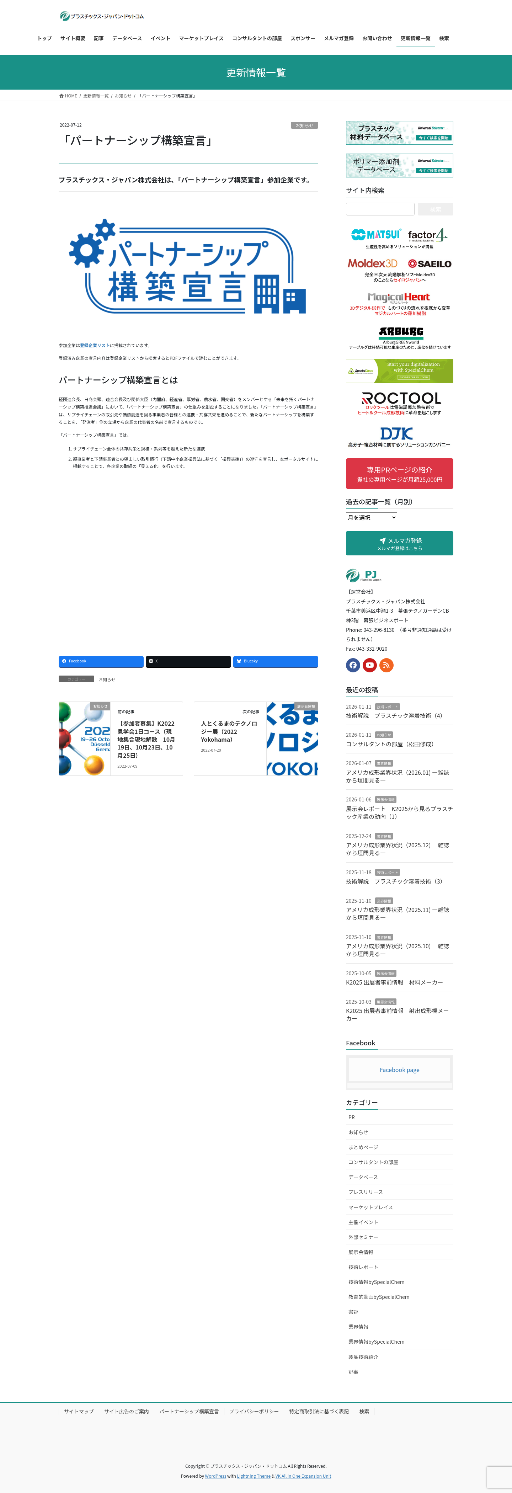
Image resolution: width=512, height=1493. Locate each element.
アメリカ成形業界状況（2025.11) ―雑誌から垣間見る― (397, 913)
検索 (364, 1411)
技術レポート (387, 706)
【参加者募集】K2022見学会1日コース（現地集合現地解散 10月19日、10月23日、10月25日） (146, 739)
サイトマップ (79, 1411)
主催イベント (363, 1222)
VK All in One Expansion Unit (303, 1476)
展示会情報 (386, 799)
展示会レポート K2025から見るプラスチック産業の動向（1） (399, 812)
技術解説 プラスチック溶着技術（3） (396, 881)
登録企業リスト (95, 345)
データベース (363, 1176)
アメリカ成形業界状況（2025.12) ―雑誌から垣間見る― (397, 849)
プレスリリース (365, 1191)
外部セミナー (363, 1237)
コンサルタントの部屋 (373, 1162)
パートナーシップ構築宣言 (189, 1411)
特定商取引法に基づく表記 (319, 1411)
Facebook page (400, 1069)
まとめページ (363, 1147)
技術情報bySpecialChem (376, 1281)
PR (351, 1117)
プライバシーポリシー (254, 1411)
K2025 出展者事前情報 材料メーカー (394, 982)
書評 (353, 1311)
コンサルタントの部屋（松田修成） (391, 744)
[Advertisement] (188, 565)
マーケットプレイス (370, 1207)
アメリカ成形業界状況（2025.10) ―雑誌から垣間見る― (397, 950)
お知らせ (304, 125)
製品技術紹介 (363, 1356)
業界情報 (384, 763)
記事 (353, 1371)
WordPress (215, 1476)
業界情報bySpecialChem (376, 1341)
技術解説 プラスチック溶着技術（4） (396, 715)
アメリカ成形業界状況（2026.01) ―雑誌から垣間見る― (397, 776)
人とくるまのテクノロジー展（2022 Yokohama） (229, 731)
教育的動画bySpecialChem (379, 1296)
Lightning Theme (254, 1476)
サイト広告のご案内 (126, 1411)
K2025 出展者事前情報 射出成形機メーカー (397, 1014)
